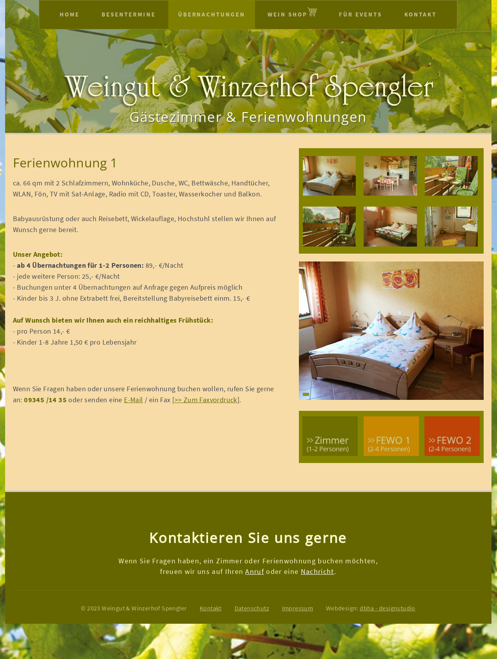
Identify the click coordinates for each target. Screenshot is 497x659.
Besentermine (129, 14)
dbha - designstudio (387, 608)
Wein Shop (288, 14)
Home (70, 14)
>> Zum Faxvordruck (206, 400)
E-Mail (133, 400)
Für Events (360, 14)
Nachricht (317, 571)
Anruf (254, 571)
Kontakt (420, 14)
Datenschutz (252, 608)
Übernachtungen (212, 14)
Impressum (297, 608)
